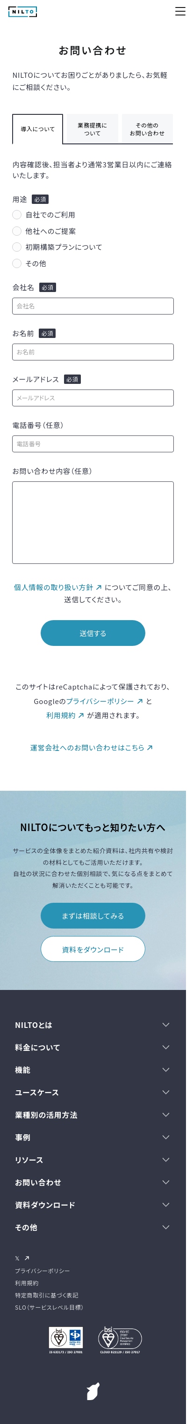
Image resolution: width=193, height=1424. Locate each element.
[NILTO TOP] (22, 13)
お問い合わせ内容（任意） (52, 471)
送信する (92, 633)
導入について (38, 129)
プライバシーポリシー (100, 701)
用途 (19, 199)
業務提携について (92, 129)
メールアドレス (35, 379)
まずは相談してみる (93, 916)
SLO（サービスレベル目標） (49, 1307)
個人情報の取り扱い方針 (53, 587)
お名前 (23, 333)
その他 (35, 263)
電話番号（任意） (38, 425)
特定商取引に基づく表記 (47, 1295)
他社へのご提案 (50, 231)
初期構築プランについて (63, 247)
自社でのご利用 (50, 214)
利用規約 (61, 715)
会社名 (23, 287)
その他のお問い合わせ (146, 129)
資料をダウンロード (93, 949)
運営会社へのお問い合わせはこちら (87, 747)
